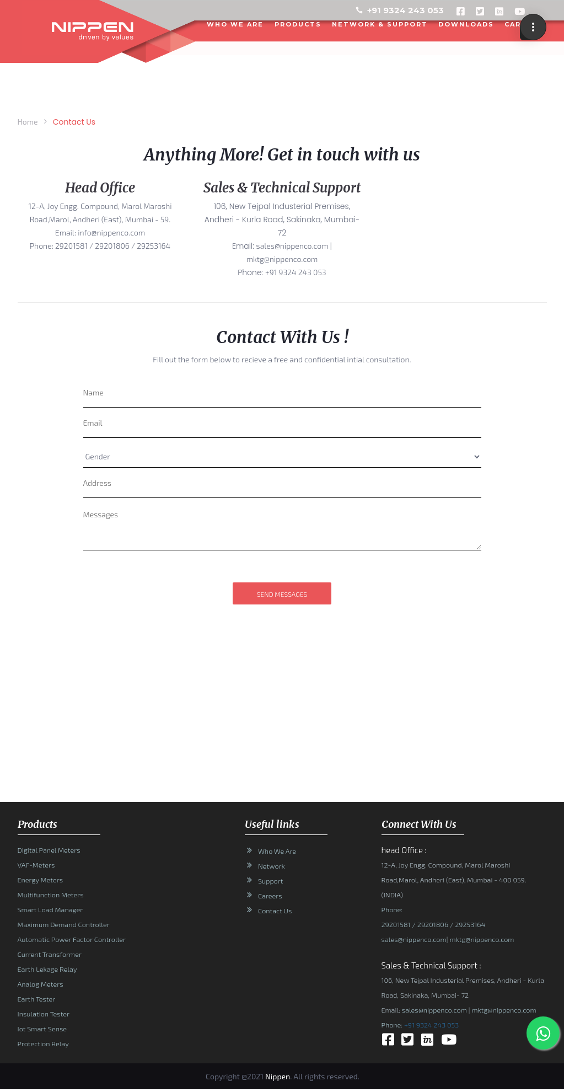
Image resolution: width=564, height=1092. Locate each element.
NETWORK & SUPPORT (380, 24)
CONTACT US (520, 69)
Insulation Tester (43, 1013)
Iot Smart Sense (42, 1028)
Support (270, 880)
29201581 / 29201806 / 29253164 (112, 245)
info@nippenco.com (111, 232)
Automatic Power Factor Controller (72, 939)
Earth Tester (37, 998)
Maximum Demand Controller (64, 924)
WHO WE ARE (235, 24)
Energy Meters (40, 879)
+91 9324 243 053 (405, 10)
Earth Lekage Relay (47, 969)
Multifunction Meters (51, 894)
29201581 (396, 924)
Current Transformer (50, 954)
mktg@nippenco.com (480, 939)
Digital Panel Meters (49, 849)
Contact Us (275, 910)
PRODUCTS (298, 24)
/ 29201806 (429, 924)
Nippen (277, 1076)
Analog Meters (40, 983)
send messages (282, 594)
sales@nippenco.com (414, 939)
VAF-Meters (36, 864)
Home (28, 121)
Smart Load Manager (50, 909)
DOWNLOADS (467, 24)
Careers (270, 895)
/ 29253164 (466, 924)
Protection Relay (43, 1043)
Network (271, 865)
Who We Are (277, 851)
